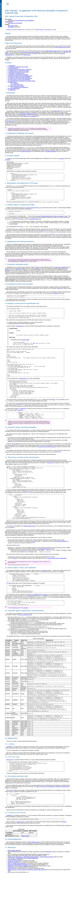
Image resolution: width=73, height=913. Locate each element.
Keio (23, 29)
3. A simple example (13, 68)
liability (37, 29)
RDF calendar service (34, 878)
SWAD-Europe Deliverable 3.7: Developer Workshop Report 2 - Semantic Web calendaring (31, 893)
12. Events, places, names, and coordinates (19, 79)
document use (48, 29)
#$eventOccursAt (15, 640)
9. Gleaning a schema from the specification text (20, 75)
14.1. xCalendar (15, 83)
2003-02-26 (16, 464)
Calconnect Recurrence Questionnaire (56, 586)
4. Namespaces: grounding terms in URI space (20, 69)
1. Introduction (11, 65)
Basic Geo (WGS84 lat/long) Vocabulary (38, 626)
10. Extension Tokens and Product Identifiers (19, 77)
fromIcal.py (20, 428)
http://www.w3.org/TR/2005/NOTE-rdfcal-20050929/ (21, 20)
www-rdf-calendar (12, 896)
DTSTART (14, 266)
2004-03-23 (21, 422)
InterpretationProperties (45, 577)
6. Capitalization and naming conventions (18, 72)
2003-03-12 (26, 515)
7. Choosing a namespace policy (16, 73)
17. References (12, 89)
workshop (7, 275)
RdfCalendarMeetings (50, 151)
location (45, 599)
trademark (41, 29)
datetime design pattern (30, 554)
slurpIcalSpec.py (20, 334)
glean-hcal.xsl (20, 858)
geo (10, 613)
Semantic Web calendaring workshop (30, 52)
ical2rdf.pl (37, 274)
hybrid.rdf (18, 274)
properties (7, 159)
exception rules (10, 121)
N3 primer (36, 590)
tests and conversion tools (25, 647)
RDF (24, 115)
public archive (27, 54)
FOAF (62, 115)
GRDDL (64, 858)
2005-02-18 (47, 585)
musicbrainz (33, 116)
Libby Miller (11, 27)
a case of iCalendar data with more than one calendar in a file (51, 222)
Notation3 (56, 299)
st (39, 110)
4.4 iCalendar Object (33, 224)
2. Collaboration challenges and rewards (18, 66)
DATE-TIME (23, 266)
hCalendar (9, 852)
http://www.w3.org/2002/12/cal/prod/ (47, 466)
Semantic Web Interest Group (52, 51)
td (16, 427)
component (61, 158)
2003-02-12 (16, 232)
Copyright (8, 29)
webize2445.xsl (23, 393)
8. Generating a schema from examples (18, 74)
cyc (16, 630)
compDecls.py (22, 426)
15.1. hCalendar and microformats (19, 87)
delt (13, 555)
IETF (10, 128)
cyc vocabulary (25, 640)
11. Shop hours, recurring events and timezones (20, 78)
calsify (15, 129)
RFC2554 (57, 111)
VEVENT (40, 212)
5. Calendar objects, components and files (18, 70)
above (53, 417)
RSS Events (9, 792)
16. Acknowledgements (14, 88)
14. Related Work (12, 82)
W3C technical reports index (62, 47)
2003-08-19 (53, 240)
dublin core (27, 116)
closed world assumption (60, 569)
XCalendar (9, 779)
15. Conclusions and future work (16, 86)
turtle (24, 590)
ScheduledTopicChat (25, 151)
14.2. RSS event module (17, 84)
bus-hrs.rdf (50, 482)
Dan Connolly (11, 25)
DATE (34, 352)
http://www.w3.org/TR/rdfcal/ (15, 23)
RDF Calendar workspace (14, 887)
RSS (10, 116)
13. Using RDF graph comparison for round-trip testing (21, 81)
